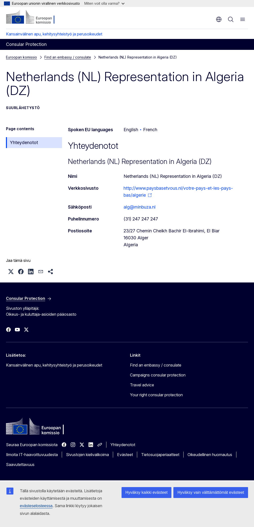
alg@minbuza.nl (140, 207)
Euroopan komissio (21, 57)
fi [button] (219, 19)
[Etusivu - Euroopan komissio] (36, 17)
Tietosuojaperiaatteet (160, 454)
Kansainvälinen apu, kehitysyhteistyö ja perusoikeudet (54, 33)
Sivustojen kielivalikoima (87, 454)
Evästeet (125, 454)
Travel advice (142, 384)
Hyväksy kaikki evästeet (147, 492)
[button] (11, 272)
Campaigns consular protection (158, 374)
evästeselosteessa (36, 506)
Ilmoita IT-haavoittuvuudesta (32, 454)
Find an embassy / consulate (67, 57)
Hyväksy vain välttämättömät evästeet (210, 492)
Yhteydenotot (24, 142)
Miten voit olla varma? (104, 3)
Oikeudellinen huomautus (210, 454)
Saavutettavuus (20, 464)
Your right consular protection (156, 394)
